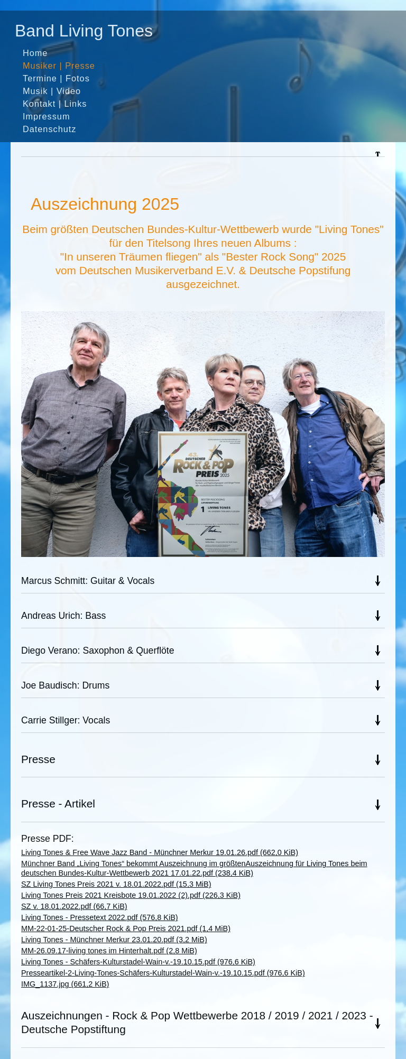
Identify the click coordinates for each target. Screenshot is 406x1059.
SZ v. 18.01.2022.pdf (74, 906)
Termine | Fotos (56, 78)
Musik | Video (52, 91)
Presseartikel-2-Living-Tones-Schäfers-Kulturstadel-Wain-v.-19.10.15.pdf (163, 973)
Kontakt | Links (55, 103)
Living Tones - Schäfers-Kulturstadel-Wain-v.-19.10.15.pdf (138, 962)
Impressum (46, 116)
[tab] (203, 154)
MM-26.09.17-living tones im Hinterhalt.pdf (109, 950)
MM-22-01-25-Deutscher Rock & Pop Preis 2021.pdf (125, 928)
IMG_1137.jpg (65, 984)
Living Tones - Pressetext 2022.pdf (99, 917)
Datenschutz (49, 129)
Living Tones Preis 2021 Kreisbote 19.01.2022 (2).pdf (131, 895)
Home (35, 53)
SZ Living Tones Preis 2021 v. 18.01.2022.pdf (116, 884)
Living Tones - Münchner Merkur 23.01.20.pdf (114, 939)
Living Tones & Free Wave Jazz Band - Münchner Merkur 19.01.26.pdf (159, 852)
